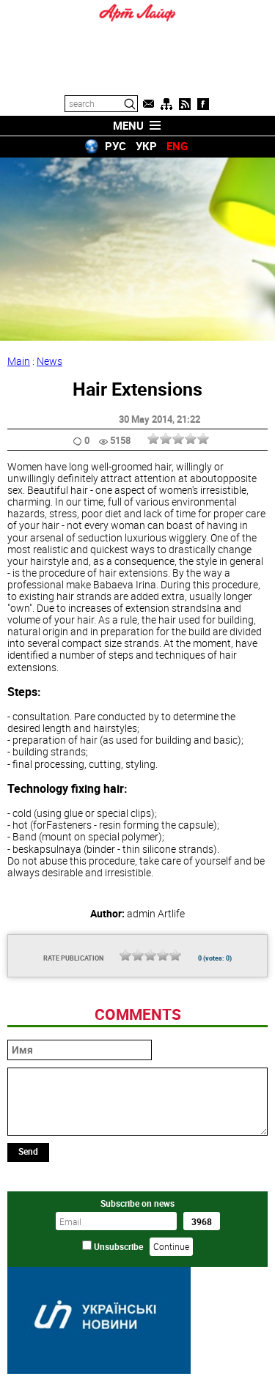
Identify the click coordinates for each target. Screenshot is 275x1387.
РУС (115, 145)
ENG (177, 145)
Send (28, 1151)
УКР (146, 145)
